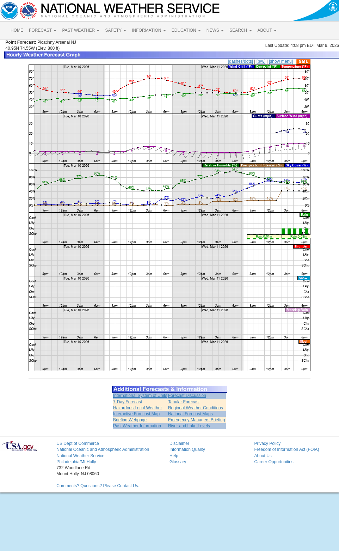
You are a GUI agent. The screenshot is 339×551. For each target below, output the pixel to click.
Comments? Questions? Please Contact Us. (97, 485)
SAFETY (115, 30)
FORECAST (42, 30)
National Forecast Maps (190, 413)
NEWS (215, 30)
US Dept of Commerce (77, 443)
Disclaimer (179, 443)
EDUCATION (186, 30)
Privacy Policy (267, 443)
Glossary (178, 461)
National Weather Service (80, 455)
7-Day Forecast (127, 401)
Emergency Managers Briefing (196, 419)
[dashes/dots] (240, 61)
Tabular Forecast (183, 401)
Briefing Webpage (130, 419)
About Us (262, 455)
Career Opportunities (273, 461)
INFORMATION (149, 30)
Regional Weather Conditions (195, 407)
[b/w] (261, 61)
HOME (17, 30)
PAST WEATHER (80, 30)
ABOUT (267, 30)
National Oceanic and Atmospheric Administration (102, 449)
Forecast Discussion (187, 395)
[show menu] (281, 61)
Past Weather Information (137, 425)
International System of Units (140, 395)
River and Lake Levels (189, 425)
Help (174, 455)
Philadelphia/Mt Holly (76, 461)
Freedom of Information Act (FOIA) (286, 449)
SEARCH (240, 30)
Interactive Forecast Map (136, 413)
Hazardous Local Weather (137, 407)
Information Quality (187, 449)
